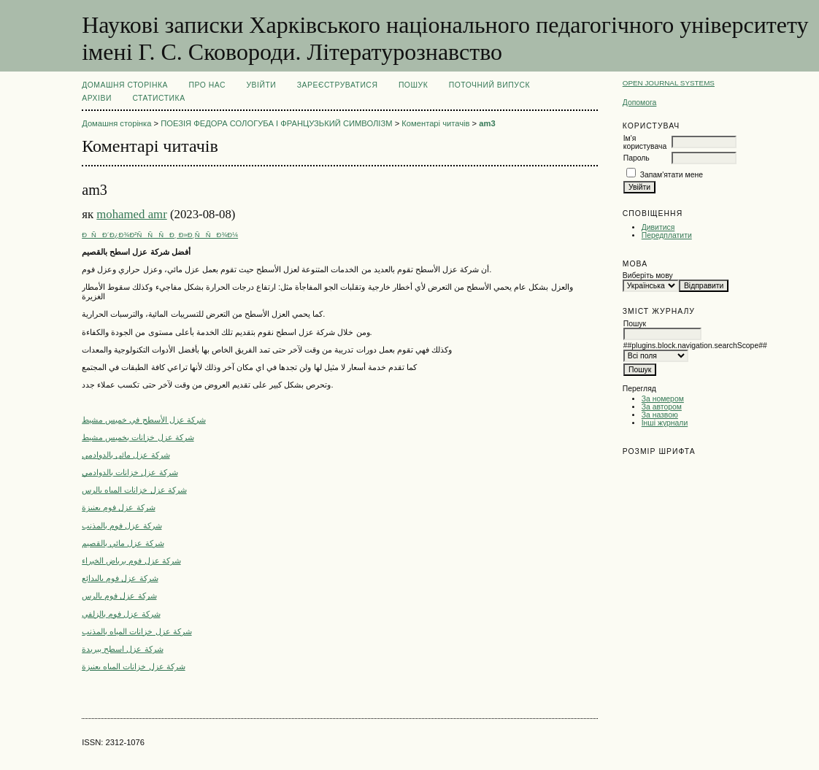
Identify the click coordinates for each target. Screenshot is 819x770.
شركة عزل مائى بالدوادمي (125, 454)
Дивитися (658, 227)
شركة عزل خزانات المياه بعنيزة (133, 666)
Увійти (261, 85)
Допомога (640, 103)
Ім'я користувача (644, 142)
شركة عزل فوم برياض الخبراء (131, 560)
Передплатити (667, 235)
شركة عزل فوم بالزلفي (121, 613)
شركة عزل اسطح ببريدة (122, 648)
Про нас (207, 85)
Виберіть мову (648, 276)
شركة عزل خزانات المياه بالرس (134, 489)
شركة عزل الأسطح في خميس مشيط (144, 419)
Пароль (636, 158)
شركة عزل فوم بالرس (119, 595)
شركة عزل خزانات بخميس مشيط (137, 437)
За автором (662, 407)
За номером (663, 399)
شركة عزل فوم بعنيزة (118, 507)
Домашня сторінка (125, 85)
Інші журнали (665, 423)
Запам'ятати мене (671, 175)
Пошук (413, 85)
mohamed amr (131, 214)
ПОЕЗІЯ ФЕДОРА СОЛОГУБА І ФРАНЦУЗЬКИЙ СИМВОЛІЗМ (276, 123)
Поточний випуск (489, 85)
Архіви (97, 98)
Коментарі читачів (435, 123)
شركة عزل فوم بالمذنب (121, 525)
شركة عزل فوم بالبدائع (120, 578)
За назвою (660, 415)
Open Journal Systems (669, 83)
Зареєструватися (337, 85)
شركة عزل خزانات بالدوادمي (129, 472)
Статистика (158, 98)
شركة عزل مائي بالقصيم (123, 543)
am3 (487, 123)
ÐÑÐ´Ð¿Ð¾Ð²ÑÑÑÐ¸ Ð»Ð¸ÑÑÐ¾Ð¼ (160, 235)
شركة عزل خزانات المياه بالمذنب (136, 631)
